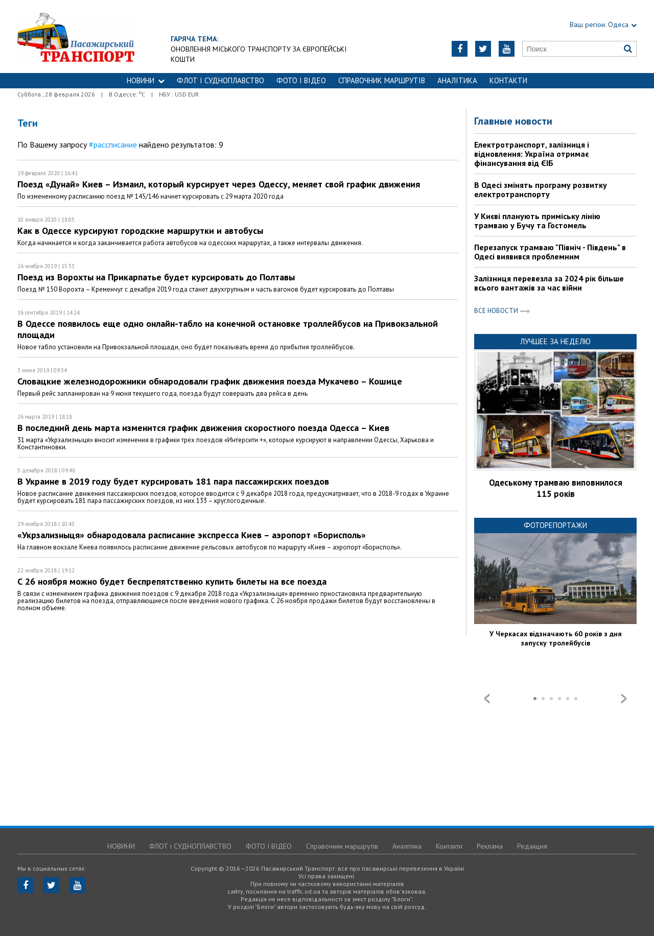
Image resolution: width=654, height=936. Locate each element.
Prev (486, 698)
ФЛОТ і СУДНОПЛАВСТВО (220, 80)
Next (623, 698)
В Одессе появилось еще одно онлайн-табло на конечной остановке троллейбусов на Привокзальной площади (227, 329)
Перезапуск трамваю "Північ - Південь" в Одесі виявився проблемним (550, 251)
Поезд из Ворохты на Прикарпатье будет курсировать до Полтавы (156, 277)
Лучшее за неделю (555, 341)
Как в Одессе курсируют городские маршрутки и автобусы (140, 230)
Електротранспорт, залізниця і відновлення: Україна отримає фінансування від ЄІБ (531, 153)
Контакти (508, 80)
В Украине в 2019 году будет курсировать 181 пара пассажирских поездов (173, 481)
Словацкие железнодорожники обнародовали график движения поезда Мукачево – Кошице (209, 381)
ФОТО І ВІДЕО (301, 80)
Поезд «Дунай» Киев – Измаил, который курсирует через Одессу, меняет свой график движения (218, 184)
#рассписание (113, 144)
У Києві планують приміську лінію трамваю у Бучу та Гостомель (537, 220)
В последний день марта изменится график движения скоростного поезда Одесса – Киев (203, 428)
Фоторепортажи (555, 525)
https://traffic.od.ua (104, 36)
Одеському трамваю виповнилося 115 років (555, 488)
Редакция (532, 846)
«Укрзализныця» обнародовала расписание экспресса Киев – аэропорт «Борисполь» (191, 535)
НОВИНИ (146, 80)
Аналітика (457, 80)
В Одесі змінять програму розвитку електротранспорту (540, 189)
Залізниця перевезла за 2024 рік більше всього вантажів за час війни (549, 283)
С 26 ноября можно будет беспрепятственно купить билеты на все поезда (171, 581)
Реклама (490, 846)
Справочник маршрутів (381, 80)
